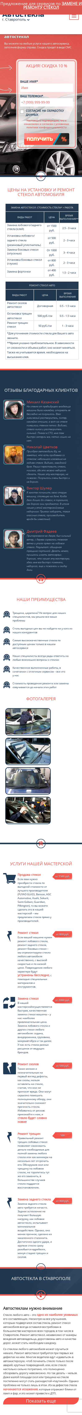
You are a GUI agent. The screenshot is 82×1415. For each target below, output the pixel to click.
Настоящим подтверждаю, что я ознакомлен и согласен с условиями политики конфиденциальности (46, 124)
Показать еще (41, 1401)
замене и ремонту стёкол (52, 5)
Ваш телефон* (31, 96)
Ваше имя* (29, 82)
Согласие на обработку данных (45, 113)
